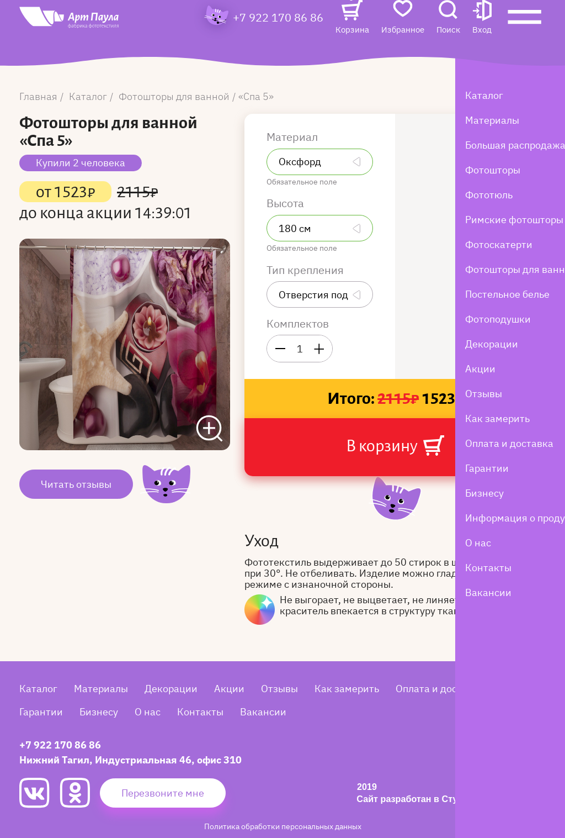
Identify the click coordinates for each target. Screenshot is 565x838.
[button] (482, 36)
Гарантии (41, 711)
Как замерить (347, 688)
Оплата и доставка (440, 688)
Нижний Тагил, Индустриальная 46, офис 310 (130, 759)
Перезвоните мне (162, 793)
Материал (293, 137)
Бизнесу (98, 711)
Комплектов (297, 324)
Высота (286, 203)
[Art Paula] (91, 39)
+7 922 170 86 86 (278, 36)
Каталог (38, 688)
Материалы (101, 688)
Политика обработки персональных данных (282, 826)
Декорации (171, 688)
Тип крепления (306, 270)
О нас (148, 711)
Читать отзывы (76, 484)
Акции (229, 688)
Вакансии (263, 711)
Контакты (200, 711)
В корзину (395, 445)
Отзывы (279, 688)
